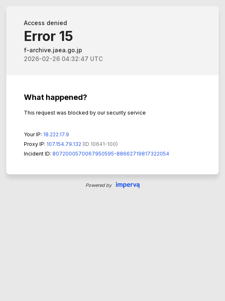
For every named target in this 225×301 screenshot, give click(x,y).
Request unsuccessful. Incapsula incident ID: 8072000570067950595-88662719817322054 (112, 150)
